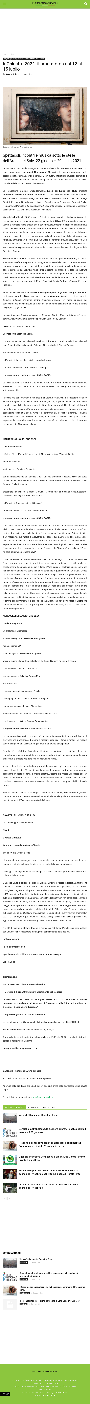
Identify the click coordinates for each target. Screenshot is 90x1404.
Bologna (14, 54)
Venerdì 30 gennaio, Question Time (38, 1115)
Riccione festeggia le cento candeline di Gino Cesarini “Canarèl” (50, 1301)
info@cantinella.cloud (43, 1097)
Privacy (49, 1392)
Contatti (26, 1392)
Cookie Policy (61, 1392)
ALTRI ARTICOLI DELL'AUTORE (41, 1107)
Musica (20, 59)
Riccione (23, 1304)
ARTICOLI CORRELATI (14, 1107)
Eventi (13, 59)
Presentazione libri (31, 59)
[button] (86, 4)
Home (5, 54)
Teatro (42, 59)
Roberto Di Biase (12, 74)
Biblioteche (24, 1293)
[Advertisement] (45, 29)
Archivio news (38, 1392)
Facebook (47, 1395)
